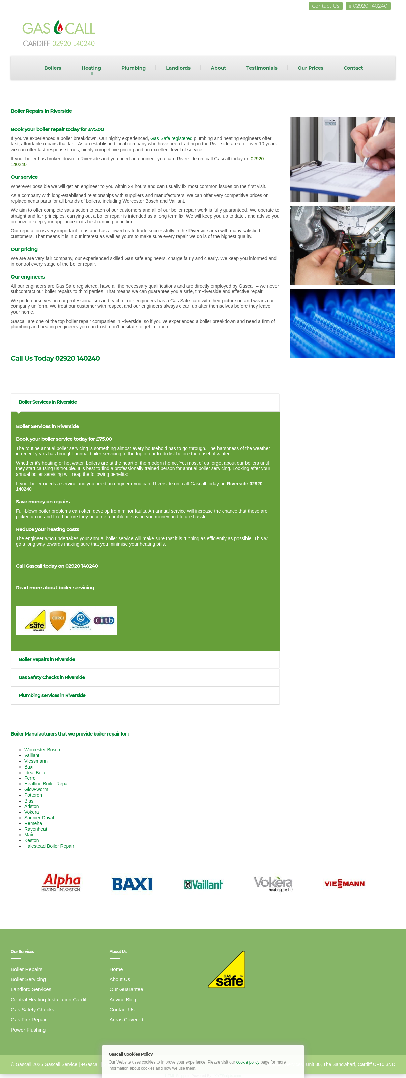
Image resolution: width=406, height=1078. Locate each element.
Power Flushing (28, 1030)
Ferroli (31, 778)
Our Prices (310, 68)
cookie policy (248, 1062)
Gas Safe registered (171, 138)
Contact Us (325, 6)
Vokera (31, 812)
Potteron (33, 795)
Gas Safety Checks (32, 1009)
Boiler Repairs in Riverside (46, 659)
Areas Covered (126, 1019)
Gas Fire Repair (29, 1019)
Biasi (29, 801)
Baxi (28, 767)
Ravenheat (35, 829)
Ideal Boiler (36, 772)
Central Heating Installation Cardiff (49, 999)
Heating (91, 68)
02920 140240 (368, 6)
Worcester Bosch (42, 749)
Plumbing (133, 68)
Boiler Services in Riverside (47, 402)
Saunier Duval (39, 817)
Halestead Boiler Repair (49, 846)
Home (116, 969)
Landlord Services (31, 989)
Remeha (33, 823)
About (218, 68)
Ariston (31, 806)
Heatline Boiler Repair (47, 783)
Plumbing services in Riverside (51, 695)
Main (29, 834)
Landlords (178, 68)
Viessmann (36, 761)
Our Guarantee (126, 989)
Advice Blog (123, 999)
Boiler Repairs (26, 969)
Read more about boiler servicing (55, 587)
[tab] (145, 402)
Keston (31, 840)
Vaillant (31, 755)
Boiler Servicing (28, 979)
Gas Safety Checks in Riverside (51, 677)
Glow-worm (36, 789)
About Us (120, 979)
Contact (353, 68)
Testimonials (262, 68)
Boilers (52, 68)
